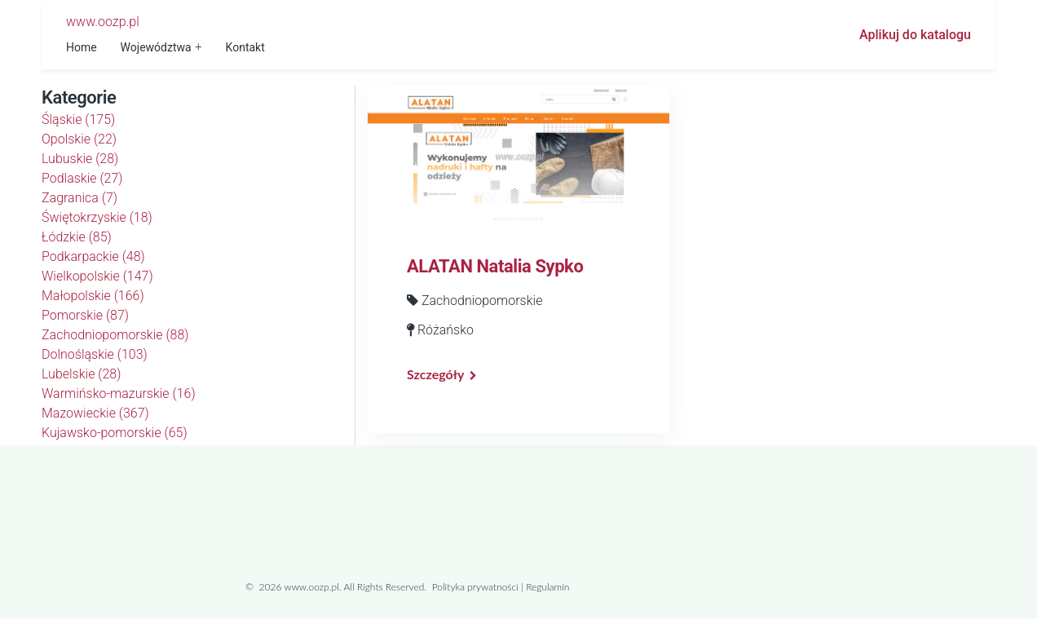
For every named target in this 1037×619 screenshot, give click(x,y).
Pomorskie (85, 315)
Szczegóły (435, 374)
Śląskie (78, 119)
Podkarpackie (93, 256)
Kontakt (245, 47)
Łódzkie (77, 237)
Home (81, 47)
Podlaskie (82, 178)
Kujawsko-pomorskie (115, 432)
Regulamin (547, 587)
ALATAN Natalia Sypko (495, 266)
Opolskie (79, 139)
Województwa (156, 47)
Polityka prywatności (475, 587)
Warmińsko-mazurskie (119, 393)
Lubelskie (81, 374)
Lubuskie (80, 158)
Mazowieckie (95, 413)
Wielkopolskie (97, 276)
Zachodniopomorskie (115, 335)
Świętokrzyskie (97, 217)
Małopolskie (93, 295)
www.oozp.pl (102, 21)
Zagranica (79, 198)
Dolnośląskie (95, 354)
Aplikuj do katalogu (915, 34)
